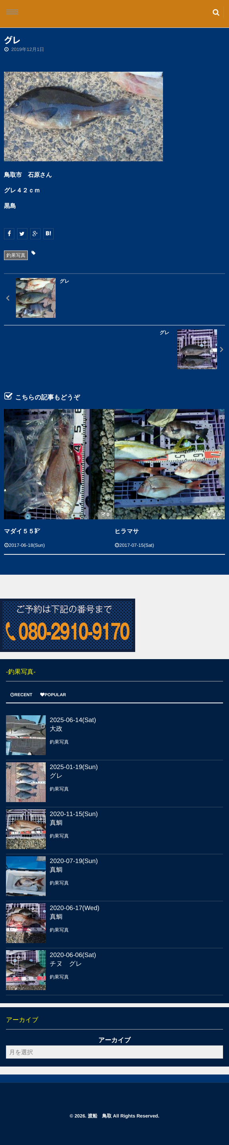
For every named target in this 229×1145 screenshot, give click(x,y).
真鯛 (56, 823)
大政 (56, 729)
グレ (56, 776)
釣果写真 (15, 255)
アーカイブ (114, 1040)
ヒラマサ (126, 531)
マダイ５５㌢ (22, 531)
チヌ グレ (66, 964)
